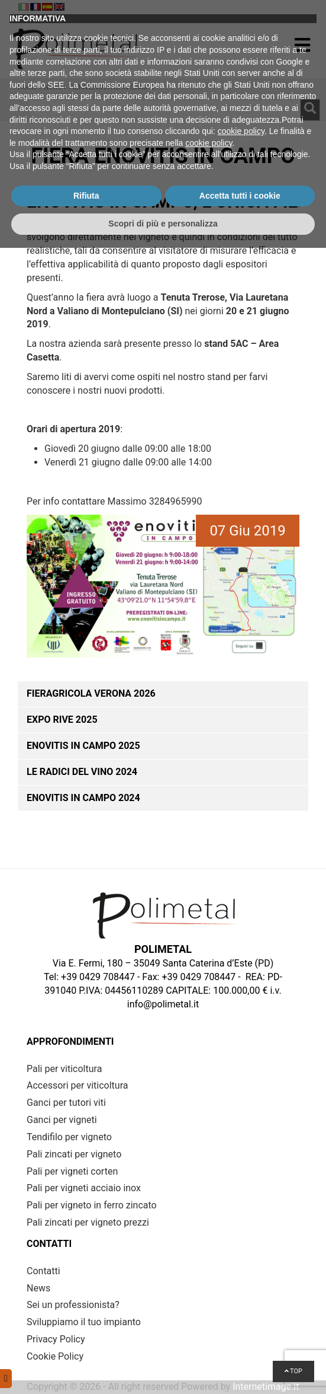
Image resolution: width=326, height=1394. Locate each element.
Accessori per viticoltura (77, 1085)
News (53, 87)
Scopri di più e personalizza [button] (162, 1369)
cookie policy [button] (241, 1277)
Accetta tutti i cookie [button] (239, 1342)
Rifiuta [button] (86, 1342)
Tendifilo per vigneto (69, 1137)
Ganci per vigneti (62, 1119)
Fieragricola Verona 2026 (91, 693)
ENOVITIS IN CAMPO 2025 (83, 745)
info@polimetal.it (163, 1004)
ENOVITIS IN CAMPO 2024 (83, 797)
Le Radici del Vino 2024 (82, 771)
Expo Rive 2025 (62, 719)
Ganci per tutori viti (66, 1102)
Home (27, 87)
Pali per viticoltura (64, 1068)
